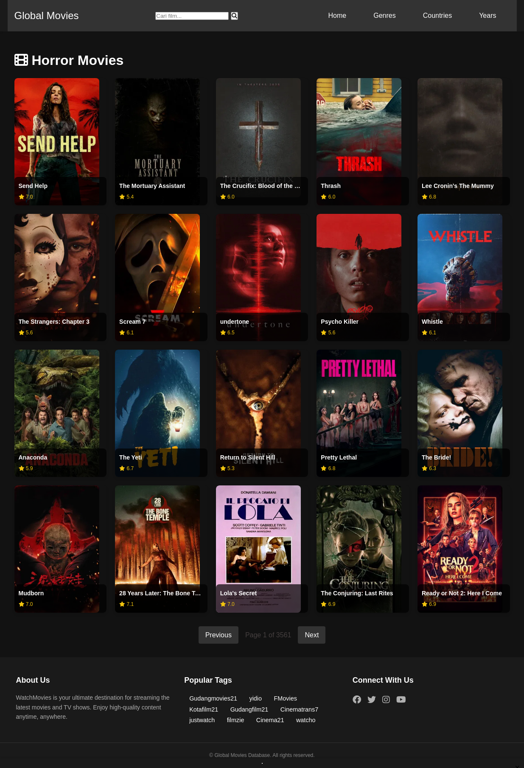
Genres (384, 15)
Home (337, 15)
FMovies (285, 698)
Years (487, 15)
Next (312, 635)
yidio (255, 698)
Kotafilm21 (203, 709)
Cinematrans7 (299, 709)
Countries (437, 15)
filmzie (235, 720)
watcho (306, 720)
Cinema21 (270, 720)
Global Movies (46, 15)
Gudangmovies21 (213, 698)
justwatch (202, 720)
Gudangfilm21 (249, 709)
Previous (218, 635)
